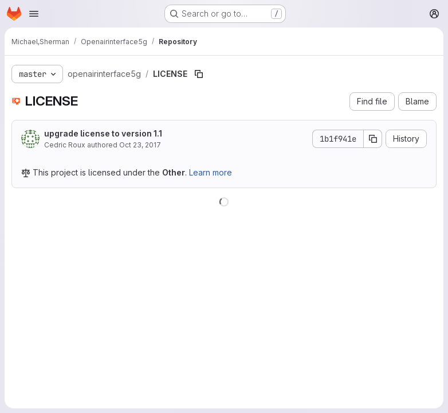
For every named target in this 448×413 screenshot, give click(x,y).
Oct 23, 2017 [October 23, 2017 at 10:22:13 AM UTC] (140, 145)
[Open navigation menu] (34, 14)
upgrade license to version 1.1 (103, 133)
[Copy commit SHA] (373, 139)
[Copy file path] (199, 74)
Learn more (210, 172)
